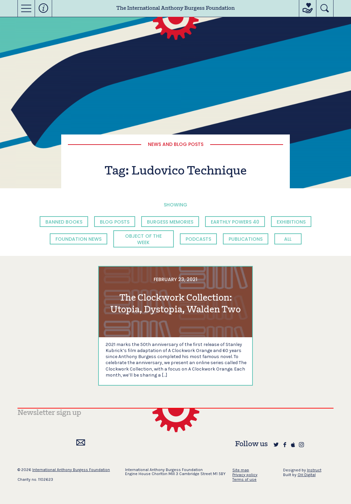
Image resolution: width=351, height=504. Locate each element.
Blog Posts (114, 222)
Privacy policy (245, 474)
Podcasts (198, 239)
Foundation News (78, 239)
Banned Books (63, 222)
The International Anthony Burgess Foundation (175, 8)
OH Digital (307, 474)
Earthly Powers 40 (235, 222)
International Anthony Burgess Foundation (71, 469)
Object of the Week (143, 239)
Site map (240, 470)
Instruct (314, 470)
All (287, 239)
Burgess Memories (170, 222)
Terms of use (244, 479)
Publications (246, 239)
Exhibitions (291, 222)
